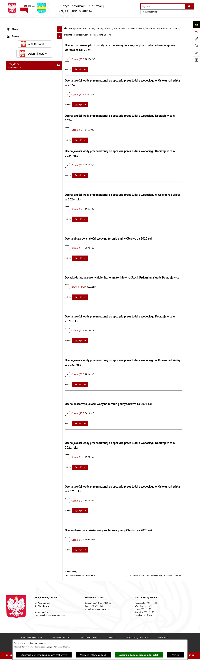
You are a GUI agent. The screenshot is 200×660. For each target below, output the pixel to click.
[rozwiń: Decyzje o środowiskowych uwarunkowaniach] (60, 105)
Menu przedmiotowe (78, 20)
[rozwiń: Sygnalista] (60, 533)
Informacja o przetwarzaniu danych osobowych (43, 654)
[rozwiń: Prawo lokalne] (60, 297)
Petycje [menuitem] (11, 482)
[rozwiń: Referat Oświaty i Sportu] (60, 274)
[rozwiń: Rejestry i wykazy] (60, 451)
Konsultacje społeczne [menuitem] (19, 499)
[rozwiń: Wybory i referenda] (60, 512)
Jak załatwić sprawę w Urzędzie (129, 20)
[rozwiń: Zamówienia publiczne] (60, 336)
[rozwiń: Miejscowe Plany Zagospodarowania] (60, 392)
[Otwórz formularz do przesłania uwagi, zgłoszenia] (196, 52)
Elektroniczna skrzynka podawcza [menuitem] (24, 493)
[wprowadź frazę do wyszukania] (162, 6)
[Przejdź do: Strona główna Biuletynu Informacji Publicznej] (65, 21)
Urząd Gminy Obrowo (101, 20)
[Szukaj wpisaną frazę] (189, 6)
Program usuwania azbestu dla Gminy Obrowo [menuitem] (30, 505)
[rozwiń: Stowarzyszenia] (60, 435)
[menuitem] (34, 35)
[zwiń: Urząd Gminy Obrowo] (60, 51)
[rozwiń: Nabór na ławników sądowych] (60, 517)
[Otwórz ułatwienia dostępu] (196, 24)
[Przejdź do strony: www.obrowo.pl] (196, 38)
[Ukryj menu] (60, 22)
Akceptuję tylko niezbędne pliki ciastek (138, 654)
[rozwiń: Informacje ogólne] (60, 35)
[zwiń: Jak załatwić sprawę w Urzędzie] (60, 75)
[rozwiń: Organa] (60, 43)
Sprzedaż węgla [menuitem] (15, 538)
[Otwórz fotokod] (196, 59)
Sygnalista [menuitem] (13, 532)
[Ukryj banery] (60, 551)
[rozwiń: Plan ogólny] (60, 400)
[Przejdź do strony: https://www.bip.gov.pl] (196, 31)
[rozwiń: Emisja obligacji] (60, 458)
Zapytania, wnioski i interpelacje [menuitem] (23, 487)
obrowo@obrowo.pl (100, 613)
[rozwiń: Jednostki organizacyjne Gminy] (60, 321)
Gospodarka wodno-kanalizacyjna (162, 20)
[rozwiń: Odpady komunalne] (60, 443)
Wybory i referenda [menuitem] (17, 511)
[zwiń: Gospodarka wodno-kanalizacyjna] (60, 155)
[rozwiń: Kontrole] (60, 544)
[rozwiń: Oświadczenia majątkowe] (60, 360)
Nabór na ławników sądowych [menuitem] (22, 517)
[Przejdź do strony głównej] (55, 8)
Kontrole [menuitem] (12, 544)
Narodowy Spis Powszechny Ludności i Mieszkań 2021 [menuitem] (31, 525)
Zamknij (176, 654)
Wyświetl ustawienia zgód (93, 654)
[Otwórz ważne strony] (196, 45)
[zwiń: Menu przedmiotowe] (60, 27)
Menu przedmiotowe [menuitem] (18, 27)
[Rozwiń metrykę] (80, 61)
